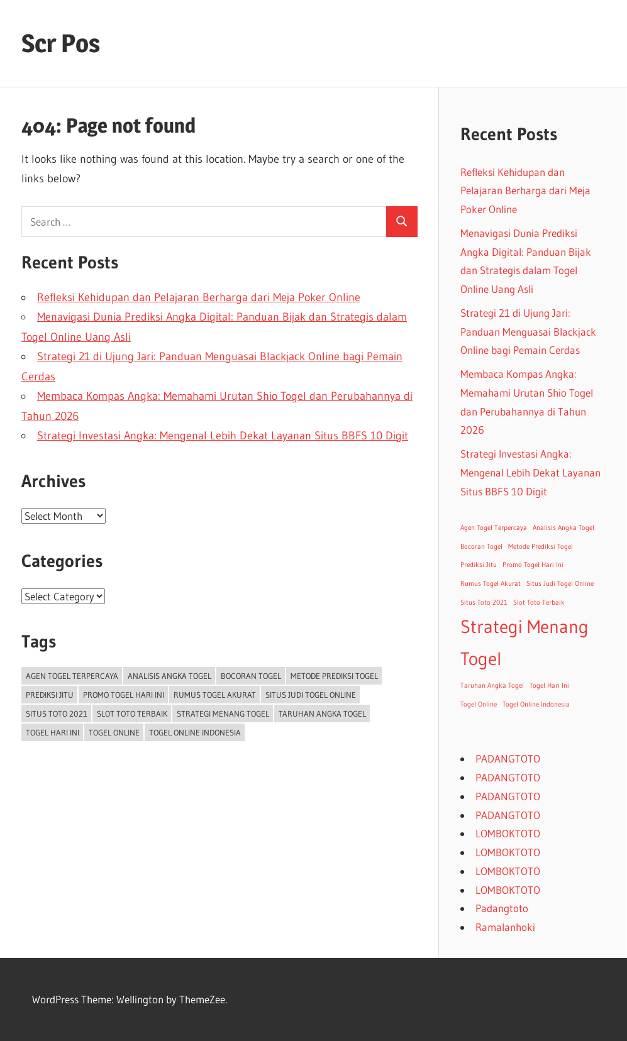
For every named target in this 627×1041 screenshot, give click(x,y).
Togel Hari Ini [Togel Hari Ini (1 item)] (52, 732)
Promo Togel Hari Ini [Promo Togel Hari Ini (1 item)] (123, 695)
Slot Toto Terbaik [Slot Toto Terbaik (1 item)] (132, 713)
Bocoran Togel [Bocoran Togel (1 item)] (251, 676)
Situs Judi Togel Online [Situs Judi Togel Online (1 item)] (310, 695)
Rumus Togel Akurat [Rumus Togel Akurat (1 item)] (215, 695)
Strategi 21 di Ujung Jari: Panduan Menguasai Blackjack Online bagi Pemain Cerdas (528, 331)
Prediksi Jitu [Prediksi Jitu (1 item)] (50, 695)
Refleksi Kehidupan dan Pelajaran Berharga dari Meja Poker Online (198, 297)
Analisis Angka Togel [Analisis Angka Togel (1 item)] (169, 676)
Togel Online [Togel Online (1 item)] (114, 732)
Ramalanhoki (505, 927)
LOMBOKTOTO (507, 833)
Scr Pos (60, 43)
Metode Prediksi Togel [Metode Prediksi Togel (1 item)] (334, 676)
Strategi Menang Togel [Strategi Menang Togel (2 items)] (223, 713)
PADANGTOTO (507, 758)
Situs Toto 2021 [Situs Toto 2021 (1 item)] (56, 713)
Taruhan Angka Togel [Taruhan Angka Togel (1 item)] (322, 713)
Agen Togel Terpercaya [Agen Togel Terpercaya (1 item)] (72, 676)
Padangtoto (501, 908)
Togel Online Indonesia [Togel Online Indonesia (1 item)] (195, 732)
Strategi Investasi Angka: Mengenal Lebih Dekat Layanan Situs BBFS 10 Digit (222, 436)
